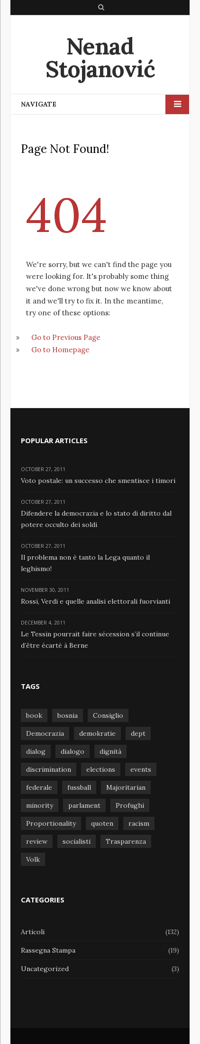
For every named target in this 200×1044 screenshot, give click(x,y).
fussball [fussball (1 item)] (79, 787)
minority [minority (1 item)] (39, 805)
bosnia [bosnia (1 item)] (67, 715)
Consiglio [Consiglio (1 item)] (108, 715)
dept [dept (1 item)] (138, 733)
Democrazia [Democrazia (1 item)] (45, 733)
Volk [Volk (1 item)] (33, 859)
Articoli (33, 932)
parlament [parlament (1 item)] (84, 805)
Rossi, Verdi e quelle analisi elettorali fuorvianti (95, 601)
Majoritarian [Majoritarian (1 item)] (125, 787)
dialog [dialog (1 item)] (35, 751)
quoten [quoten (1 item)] (102, 823)
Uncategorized (45, 968)
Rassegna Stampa (48, 950)
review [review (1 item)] (36, 841)
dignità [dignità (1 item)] (110, 751)
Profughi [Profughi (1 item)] (130, 805)
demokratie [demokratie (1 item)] (97, 733)
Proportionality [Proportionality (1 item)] (51, 823)
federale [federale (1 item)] (39, 787)
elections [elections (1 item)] (100, 769)
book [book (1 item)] (34, 715)
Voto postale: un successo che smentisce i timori (98, 480)
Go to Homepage (60, 349)
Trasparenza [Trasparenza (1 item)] (126, 841)
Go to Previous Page (65, 336)
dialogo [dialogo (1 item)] (72, 751)
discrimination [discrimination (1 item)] (48, 769)
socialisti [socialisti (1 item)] (77, 841)
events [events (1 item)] (140, 769)
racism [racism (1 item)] (138, 823)
